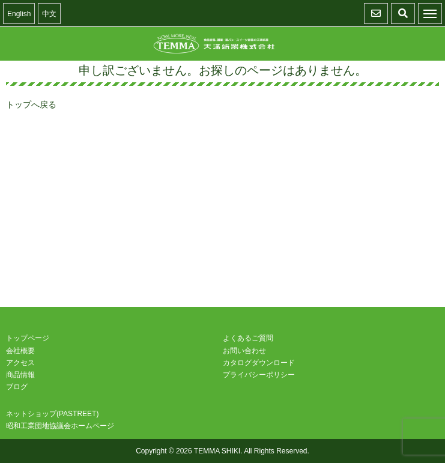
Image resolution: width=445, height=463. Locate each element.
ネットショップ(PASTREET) (52, 414)
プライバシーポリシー (259, 375)
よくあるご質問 (248, 338)
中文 (49, 14)
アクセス (20, 363)
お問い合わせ (244, 350)
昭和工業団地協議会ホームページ (60, 426)
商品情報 (20, 375)
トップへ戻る (31, 104)
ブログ (17, 387)
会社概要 (20, 350)
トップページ (27, 338)
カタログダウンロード (259, 363)
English (19, 14)
